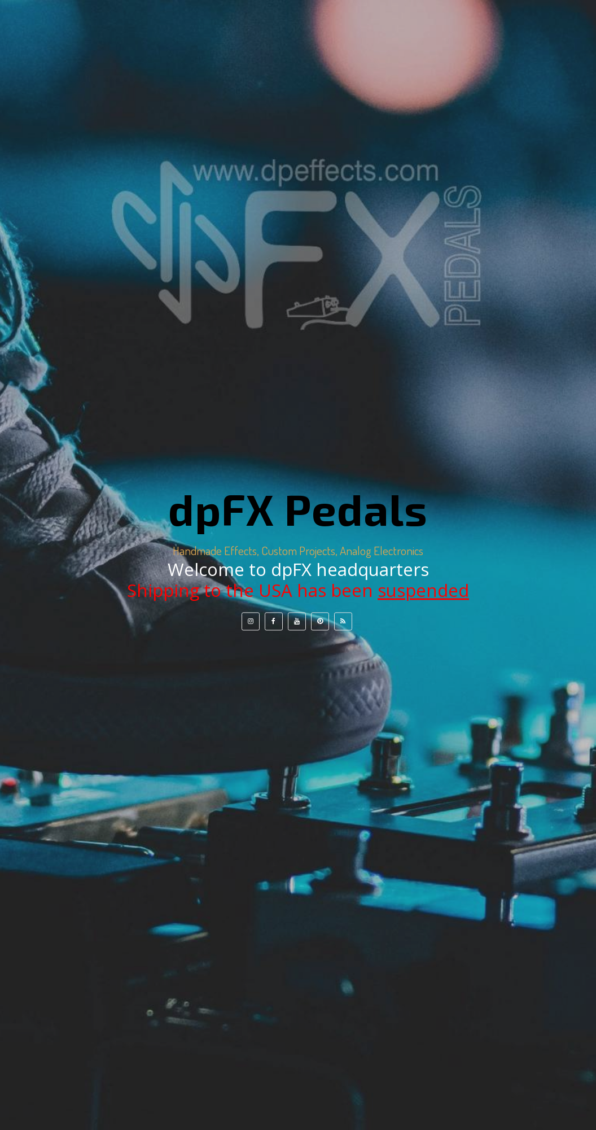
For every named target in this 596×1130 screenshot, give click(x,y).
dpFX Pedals (298, 509)
